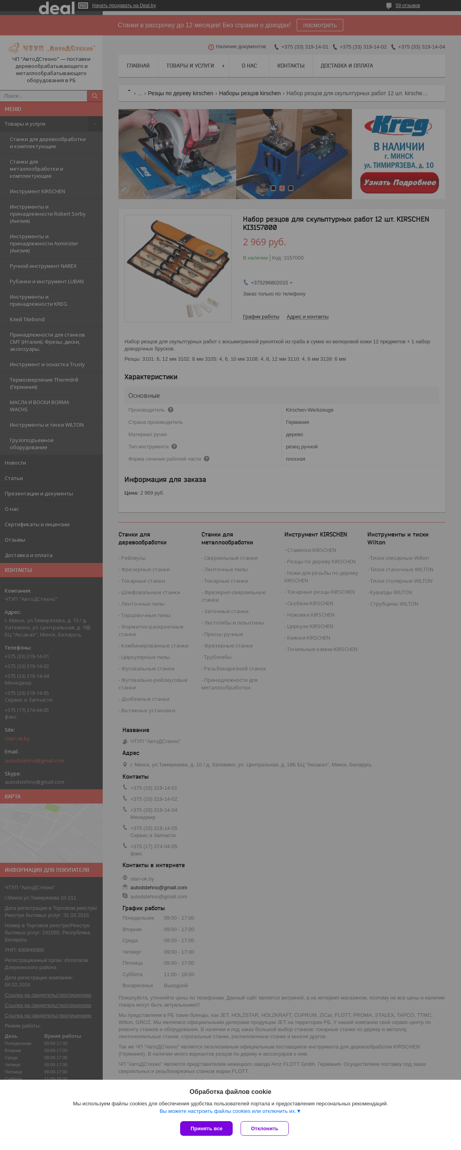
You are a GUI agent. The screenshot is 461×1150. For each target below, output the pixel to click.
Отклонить (264, 1128)
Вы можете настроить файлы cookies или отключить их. (228, 1111)
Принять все (206, 1128)
